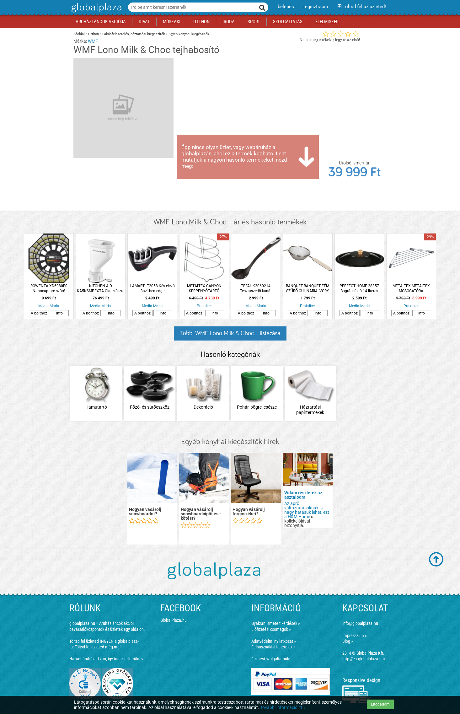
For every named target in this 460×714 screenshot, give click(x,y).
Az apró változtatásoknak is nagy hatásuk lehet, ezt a (306, 510)
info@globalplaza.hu (360, 623)
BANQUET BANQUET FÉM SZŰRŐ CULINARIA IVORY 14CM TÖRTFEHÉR (307, 288)
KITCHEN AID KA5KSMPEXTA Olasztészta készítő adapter (101, 288)
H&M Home (299, 516)
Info (59, 313)
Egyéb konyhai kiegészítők (188, 34)
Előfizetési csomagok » (271, 629)
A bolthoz (39, 313)
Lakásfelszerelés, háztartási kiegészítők (133, 34)
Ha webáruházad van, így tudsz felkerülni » (106, 658)
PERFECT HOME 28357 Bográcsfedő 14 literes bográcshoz (359, 288)
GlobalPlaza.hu (173, 620)
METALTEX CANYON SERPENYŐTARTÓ (204, 288)
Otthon (93, 34)
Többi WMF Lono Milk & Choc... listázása (230, 333)
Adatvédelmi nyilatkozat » (273, 641)
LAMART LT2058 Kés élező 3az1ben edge (152, 288)
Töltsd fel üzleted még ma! (97, 646)
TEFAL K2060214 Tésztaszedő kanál (255, 288)
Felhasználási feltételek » (273, 646)
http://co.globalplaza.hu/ (363, 658)
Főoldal (79, 34)
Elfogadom (380, 704)
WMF (93, 41)
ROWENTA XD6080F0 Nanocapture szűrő (48, 288)
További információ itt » (283, 707)
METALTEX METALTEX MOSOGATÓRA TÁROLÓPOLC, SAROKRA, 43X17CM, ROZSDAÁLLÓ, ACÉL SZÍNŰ (411, 288)
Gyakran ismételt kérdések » (275, 623)
